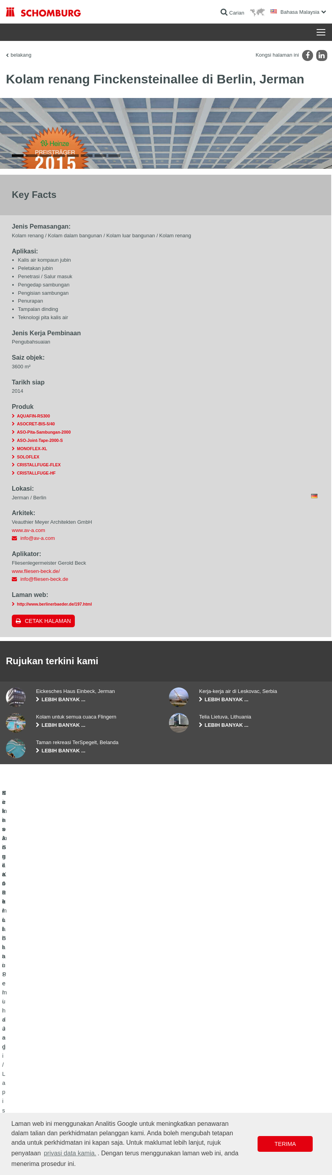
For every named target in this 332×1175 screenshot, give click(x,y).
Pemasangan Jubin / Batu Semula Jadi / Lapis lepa (54, 1100)
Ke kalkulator (130, 1083)
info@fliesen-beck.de (44, 767)
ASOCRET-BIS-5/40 (36, 612)
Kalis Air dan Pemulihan (31, 1083)
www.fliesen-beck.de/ (36, 759)
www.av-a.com (28, 718)
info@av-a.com (37, 727)
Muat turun (128, 1094)
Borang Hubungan (136, 1106)
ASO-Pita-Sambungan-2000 (44, 620)
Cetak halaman (48, 809)
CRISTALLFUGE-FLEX (39, 653)
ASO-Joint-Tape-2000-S (40, 628)
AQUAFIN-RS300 (33, 604)
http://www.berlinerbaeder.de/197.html (54, 792)
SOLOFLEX (28, 645)
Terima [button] (285, 1144)
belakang (21, 55)
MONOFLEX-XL (32, 636)
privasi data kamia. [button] (70, 1153)
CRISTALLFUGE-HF (36, 661)
